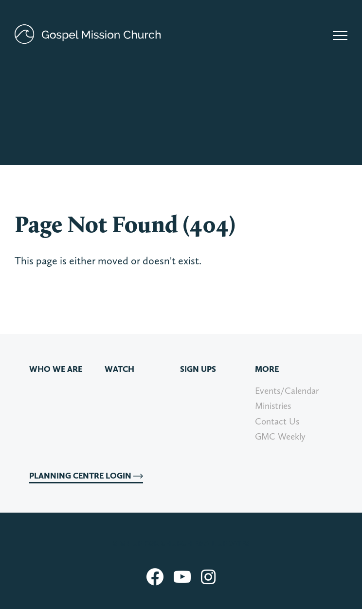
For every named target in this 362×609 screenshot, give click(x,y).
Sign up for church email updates (181, 543)
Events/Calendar (287, 390)
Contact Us (277, 421)
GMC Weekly (280, 436)
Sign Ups (198, 369)
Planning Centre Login (86, 476)
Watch (119, 369)
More (267, 369)
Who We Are (55, 369)
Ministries (273, 405)
